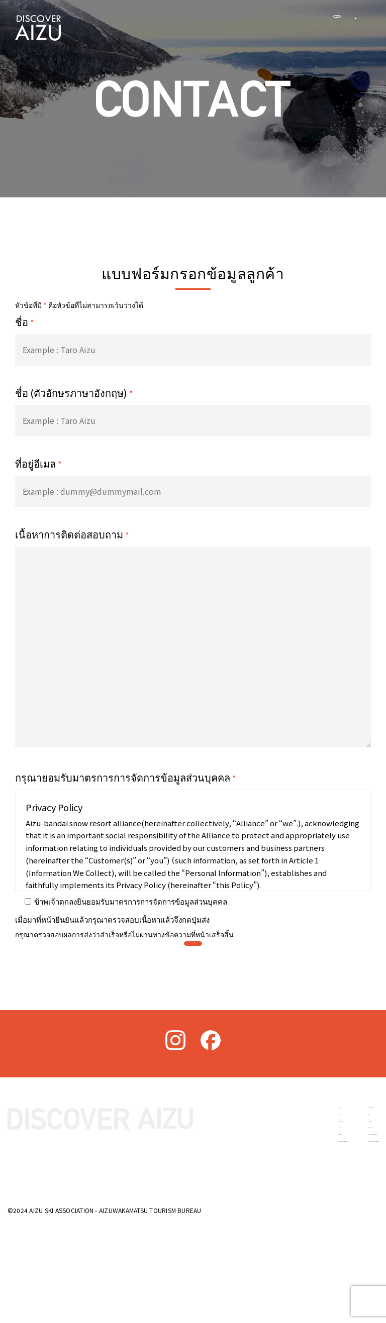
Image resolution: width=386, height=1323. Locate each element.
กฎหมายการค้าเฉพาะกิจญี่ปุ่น (331, 1286)
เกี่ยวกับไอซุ (206, 1231)
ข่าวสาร (200, 1213)
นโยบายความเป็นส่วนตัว (325, 1267)
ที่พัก (292, 1213)
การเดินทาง (304, 1231)
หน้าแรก (201, 1194)
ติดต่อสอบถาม (307, 1249)
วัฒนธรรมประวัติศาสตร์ (226, 1286)
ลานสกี (198, 1249)
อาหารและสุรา (309, 1194)
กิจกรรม (200, 1267)
